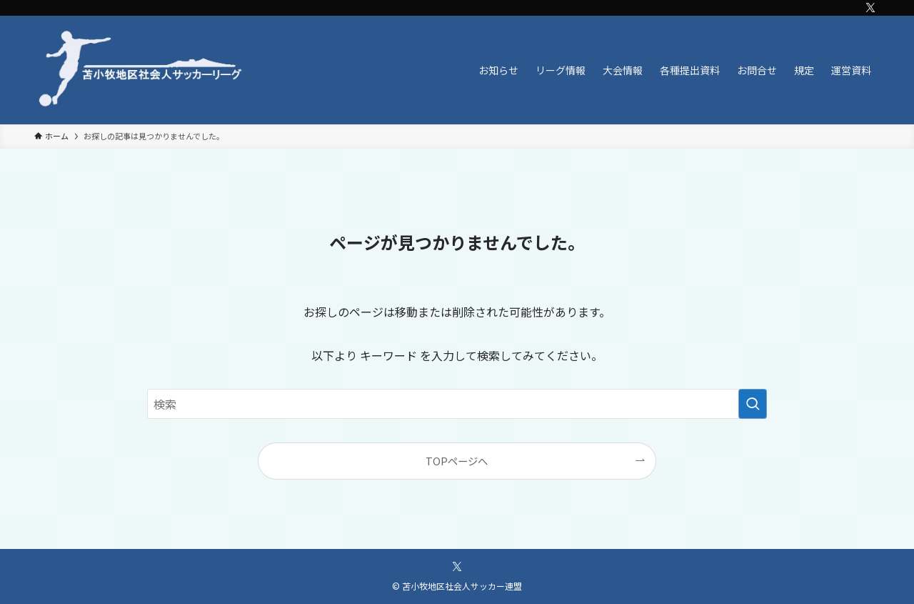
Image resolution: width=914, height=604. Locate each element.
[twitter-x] (870, 8)
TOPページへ (457, 460)
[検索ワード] (457, 404)
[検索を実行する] (752, 404)
